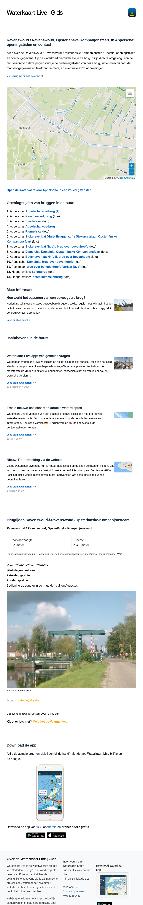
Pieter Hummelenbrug (47, 277)
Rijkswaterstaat (127, 178)
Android (51, 827)
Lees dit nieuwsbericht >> (21, 382)
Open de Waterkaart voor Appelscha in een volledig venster (49, 190)
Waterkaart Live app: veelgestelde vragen (38, 356)
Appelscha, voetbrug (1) (42, 211)
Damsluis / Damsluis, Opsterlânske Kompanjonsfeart (63, 251)
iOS (39, 827)
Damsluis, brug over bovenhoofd (50, 261)
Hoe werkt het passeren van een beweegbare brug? (46, 298)
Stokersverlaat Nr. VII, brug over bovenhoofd (57, 246)
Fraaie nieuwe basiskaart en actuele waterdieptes (44, 408)
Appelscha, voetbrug (40, 226)
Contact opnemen (73, 891)
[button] (130, 93)
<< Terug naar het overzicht (25, 76)
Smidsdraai (34, 221)
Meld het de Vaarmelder (49, 721)
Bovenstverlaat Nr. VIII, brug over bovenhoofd (58, 256)
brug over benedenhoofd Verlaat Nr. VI (53, 266)
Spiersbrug (39, 271)
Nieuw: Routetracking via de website (34, 460)
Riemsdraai (34, 231)
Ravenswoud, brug (39, 216)
